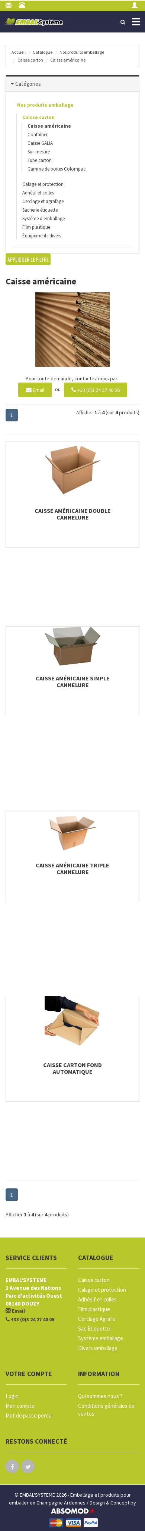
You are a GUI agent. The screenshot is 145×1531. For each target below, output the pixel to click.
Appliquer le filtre (28, 259)
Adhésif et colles (38, 193)
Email (35, 389)
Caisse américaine (68, 60)
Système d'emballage (43, 218)
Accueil (19, 52)
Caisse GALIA (40, 143)
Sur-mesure (39, 152)
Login (12, 1396)
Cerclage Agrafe (96, 1318)
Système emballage (100, 1338)
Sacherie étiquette (40, 210)
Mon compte (20, 1405)
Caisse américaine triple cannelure (72, 868)
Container (38, 134)
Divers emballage (97, 1347)
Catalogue (42, 52)
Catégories (28, 83)
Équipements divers (41, 236)
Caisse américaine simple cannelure (73, 681)
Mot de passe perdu (29, 1415)
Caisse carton (30, 60)
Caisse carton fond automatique (72, 1068)
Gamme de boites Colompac (57, 169)
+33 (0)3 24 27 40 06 (95, 389)
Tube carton (40, 160)
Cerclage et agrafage (43, 201)
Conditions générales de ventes (106, 1409)
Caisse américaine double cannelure (73, 514)
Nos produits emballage (81, 52)
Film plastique (36, 227)
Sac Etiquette (94, 1328)
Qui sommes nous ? (100, 1396)
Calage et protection (43, 184)
